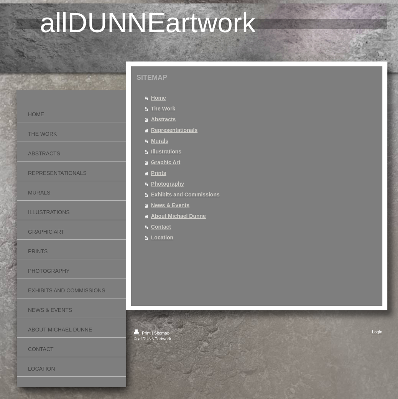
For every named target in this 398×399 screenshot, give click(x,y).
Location (162, 237)
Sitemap (161, 333)
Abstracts (163, 119)
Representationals (174, 130)
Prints (158, 173)
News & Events (170, 205)
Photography (167, 184)
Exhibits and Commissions (185, 194)
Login (377, 332)
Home (158, 98)
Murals (159, 141)
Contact (161, 227)
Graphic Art (166, 162)
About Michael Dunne (178, 216)
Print (143, 333)
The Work (163, 109)
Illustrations (166, 151)
